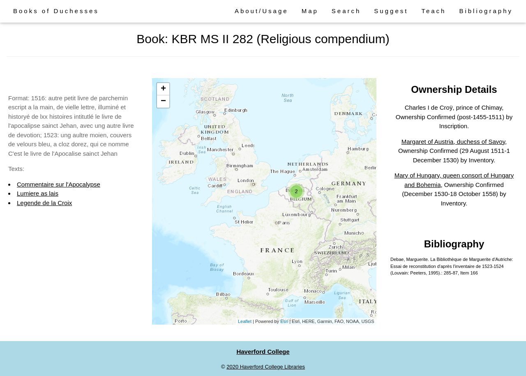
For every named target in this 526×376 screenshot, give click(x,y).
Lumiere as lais (37, 193)
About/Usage (261, 10)
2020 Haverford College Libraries (265, 367)
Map (310, 10)
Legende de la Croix (44, 202)
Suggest (391, 10)
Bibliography (486, 10)
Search (346, 10)
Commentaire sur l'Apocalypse (58, 184)
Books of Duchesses (56, 10)
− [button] (163, 101)
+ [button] (163, 89)
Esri (284, 321)
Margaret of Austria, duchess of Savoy (453, 141)
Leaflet (244, 321)
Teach (433, 10)
